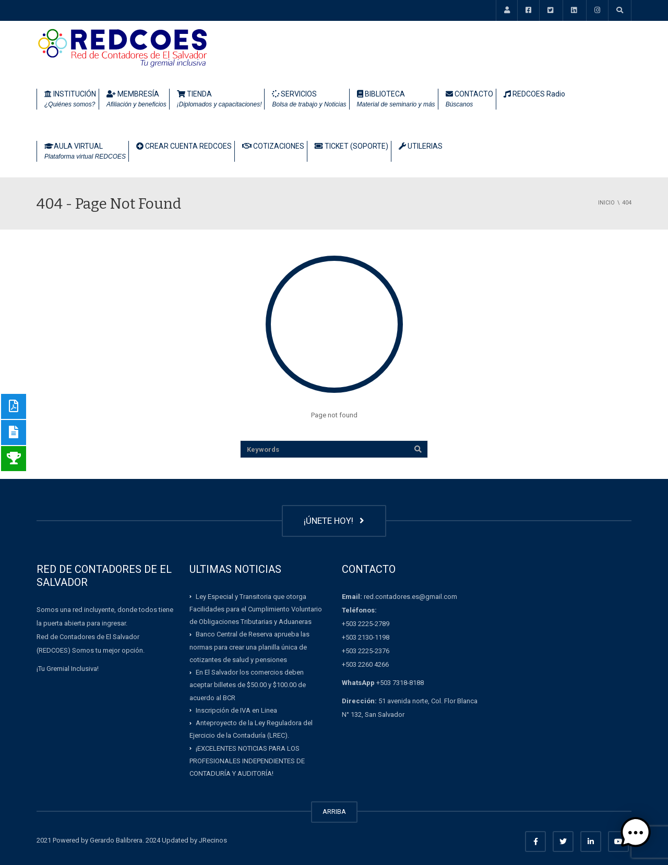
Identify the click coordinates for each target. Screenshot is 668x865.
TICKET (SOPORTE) (351, 146)
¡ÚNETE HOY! (334, 520)
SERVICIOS (309, 100)
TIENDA (219, 100)
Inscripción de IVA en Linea (236, 710)
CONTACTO (469, 100)
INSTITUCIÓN (70, 100)
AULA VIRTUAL (85, 152)
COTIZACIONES (273, 146)
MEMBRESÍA (136, 100)
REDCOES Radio (534, 94)
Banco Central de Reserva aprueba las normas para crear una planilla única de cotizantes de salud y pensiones (249, 647)
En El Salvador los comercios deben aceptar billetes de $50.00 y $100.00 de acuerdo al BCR (247, 685)
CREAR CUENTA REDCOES (184, 146)
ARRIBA (334, 811)
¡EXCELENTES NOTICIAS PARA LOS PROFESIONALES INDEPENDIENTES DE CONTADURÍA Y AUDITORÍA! (247, 760)
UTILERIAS (421, 146)
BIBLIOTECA (396, 100)
